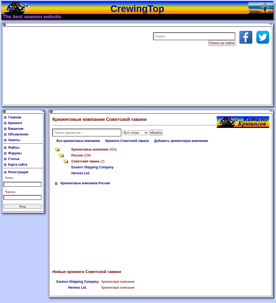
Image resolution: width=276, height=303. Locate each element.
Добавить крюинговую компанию (181, 141)
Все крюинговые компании (78, 141)
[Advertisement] (68, 66)
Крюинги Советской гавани (127, 141)
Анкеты (14, 140)
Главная (14, 117)
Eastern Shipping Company (92, 167)
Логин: (9, 177)
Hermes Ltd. (80, 173)
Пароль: (10, 191)
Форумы (15, 153)
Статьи (13, 159)
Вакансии (15, 129)
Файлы (13, 147)
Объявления (18, 134)
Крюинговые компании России (85, 183)
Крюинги (15, 123)
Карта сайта (17, 164)
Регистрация (18, 172)
